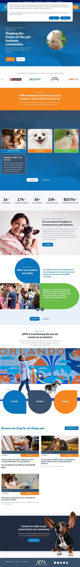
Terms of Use (25, 561)
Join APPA (74, 7)
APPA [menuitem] (19, 1)
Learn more (46, 318)
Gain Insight (47, 244)
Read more (30, 455)
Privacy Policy (17, 561)
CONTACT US (34, 540)
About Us (20, 59)
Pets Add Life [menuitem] (59, 1)
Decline (65, 18)
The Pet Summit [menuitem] (38, 1)
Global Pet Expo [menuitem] (27, 1)
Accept (54, 18)
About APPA (46, 180)
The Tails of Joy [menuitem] (49, 1)
